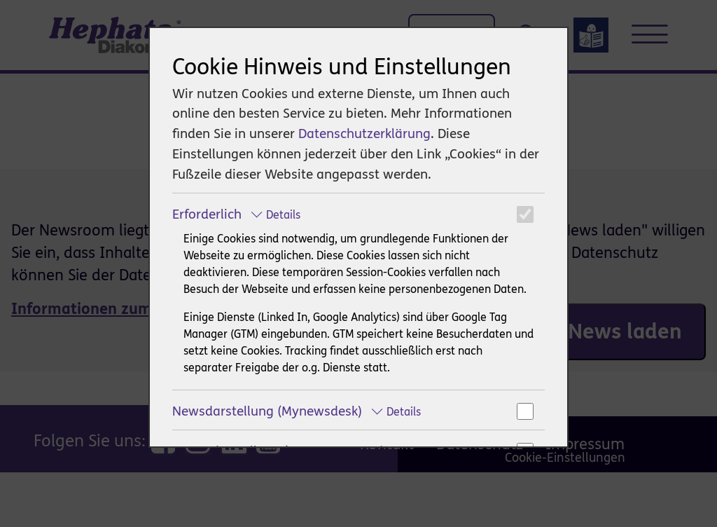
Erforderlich (236, 214)
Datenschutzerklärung (364, 133)
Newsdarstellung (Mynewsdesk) (296, 411)
